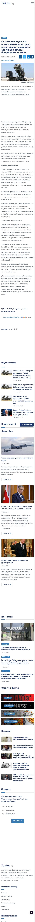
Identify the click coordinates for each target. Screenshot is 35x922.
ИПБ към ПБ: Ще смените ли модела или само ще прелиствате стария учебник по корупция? (23, 778)
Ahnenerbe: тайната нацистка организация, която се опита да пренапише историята (21, 766)
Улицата (5, 644)
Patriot (5, 309)
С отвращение (8, 810)
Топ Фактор (5, 910)
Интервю (4, 893)
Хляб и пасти (5, 899)
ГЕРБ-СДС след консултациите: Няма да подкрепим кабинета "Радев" (23, 756)
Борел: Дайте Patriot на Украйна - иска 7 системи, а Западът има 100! (23, 412)
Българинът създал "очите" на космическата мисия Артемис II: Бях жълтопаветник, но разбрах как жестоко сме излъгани (17, 676)
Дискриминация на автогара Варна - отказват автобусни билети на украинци (15, 648)
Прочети (7, 479)
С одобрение (7, 806)
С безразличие (8, 814)
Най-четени (7, 617)
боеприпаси (17, 309)
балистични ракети (8, 311)
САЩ (10, 309)
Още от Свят (7, 431)
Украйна (25, 309)
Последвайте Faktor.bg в (17, 317)
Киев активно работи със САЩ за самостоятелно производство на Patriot (23, 387)
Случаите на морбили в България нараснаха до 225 (23, 738)
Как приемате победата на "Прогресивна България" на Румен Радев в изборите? (14, 799)
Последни (6, 731)
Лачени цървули (6, 896)
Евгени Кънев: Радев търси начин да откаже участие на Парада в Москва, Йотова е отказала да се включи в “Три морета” (17, 662)
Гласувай (17, 821)
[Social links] (20, 56)
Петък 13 (4, 906)
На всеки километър (8, 903)
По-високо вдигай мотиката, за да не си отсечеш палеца (23, 746)
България (5, 656)
